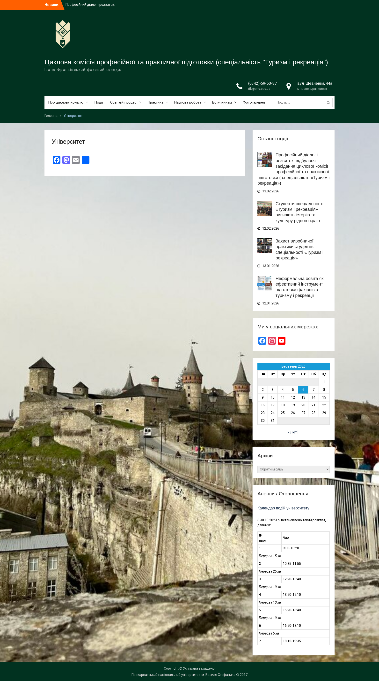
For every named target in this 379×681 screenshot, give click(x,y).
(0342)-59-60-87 (262, 83)
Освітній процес (123, 102)
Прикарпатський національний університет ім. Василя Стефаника (183, 675)
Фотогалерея (254, 102)
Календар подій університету (283, 508)
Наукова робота (187, 102)
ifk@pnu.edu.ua (259, 89)
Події (98, 102)
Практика (155, 102)
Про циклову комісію (65, 102)
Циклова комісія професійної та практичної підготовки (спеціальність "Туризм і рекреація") (186, 62)
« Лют (292, 432)
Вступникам (222, 102)
